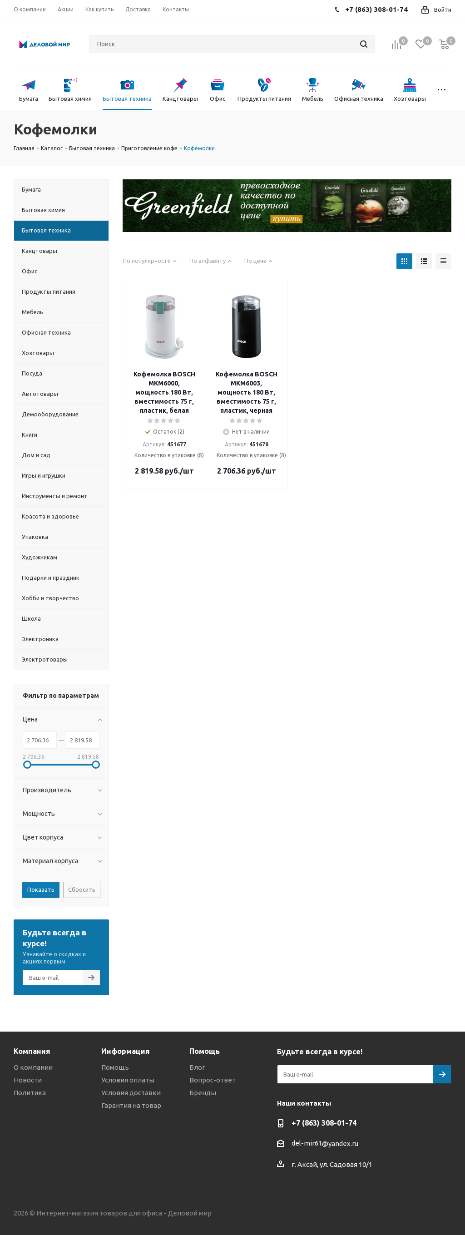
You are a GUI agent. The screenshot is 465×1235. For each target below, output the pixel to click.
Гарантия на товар (131, 1105)
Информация (125, 1051)
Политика (30, 1093)
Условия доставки (131, 1093)
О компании (33, 1067)
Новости (28, 1080)
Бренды (202, 1093)
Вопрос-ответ (212, 1080)
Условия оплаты (127, 1080)
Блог (197, 1067)
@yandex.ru (340, 1143)
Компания (32, 1051)
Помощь (115, 1067)
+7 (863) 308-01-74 (324, 1123)
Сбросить (81, 889)
